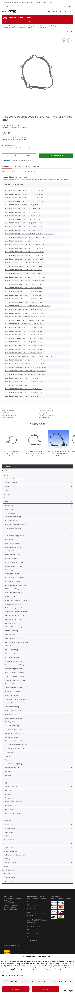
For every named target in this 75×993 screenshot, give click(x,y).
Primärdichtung (10, 653)
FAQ (28, 901)
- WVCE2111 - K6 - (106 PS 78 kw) (25, 237)
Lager (6, 783)
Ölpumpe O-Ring (10, 634)
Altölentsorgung (32, 933)
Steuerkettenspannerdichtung (15, 680)
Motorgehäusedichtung (13, 604)
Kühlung (7, 771)
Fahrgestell (7, 494)
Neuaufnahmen (9, 840)
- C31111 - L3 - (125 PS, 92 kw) (23, 216)
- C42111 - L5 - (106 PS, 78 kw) (24, 392)
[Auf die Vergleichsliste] (64, 40)
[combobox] (35, 6)
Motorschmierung (10, 809)
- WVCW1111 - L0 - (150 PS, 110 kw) (24, 324)
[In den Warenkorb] (56, 155)
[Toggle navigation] (3, 10)
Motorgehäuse (9, 798)
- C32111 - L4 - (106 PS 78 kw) (23, 295)
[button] (49, 12)
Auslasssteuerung (10, 509)
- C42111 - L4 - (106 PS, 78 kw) (24, 389)
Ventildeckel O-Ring (11, 695)
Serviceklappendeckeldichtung (15, 672)
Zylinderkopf (8, 832)
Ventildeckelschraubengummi (15, 703)
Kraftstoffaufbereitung (11, 767)
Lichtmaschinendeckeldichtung (19, 127)
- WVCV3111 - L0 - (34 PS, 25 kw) (24, 263)
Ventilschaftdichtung (12, 707)
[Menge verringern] (4, 156)
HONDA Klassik (9, 873)
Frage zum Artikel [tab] (32, 166)
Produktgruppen (7, 471)
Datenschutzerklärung (8, 975)
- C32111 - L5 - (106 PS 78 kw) (23, 299)
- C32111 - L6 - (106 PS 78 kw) (23, 302)
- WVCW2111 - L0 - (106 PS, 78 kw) (25, 374)
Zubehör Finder (32, 940)
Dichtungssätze (9, 752)
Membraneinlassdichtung (13, 593)
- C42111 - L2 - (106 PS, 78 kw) (24, 382)
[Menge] (15, 156)
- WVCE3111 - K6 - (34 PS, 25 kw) (24, 248)
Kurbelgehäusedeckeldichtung (15, 577)
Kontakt (29, 937)
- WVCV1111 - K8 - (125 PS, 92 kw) (24, 198)
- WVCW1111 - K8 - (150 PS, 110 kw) (24, 317)
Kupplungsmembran (12, 574)
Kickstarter (8, 760)
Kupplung (7, 775)
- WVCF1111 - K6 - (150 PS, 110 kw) (24, 309)
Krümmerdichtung (11, 558)
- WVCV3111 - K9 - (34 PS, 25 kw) (24, 259)
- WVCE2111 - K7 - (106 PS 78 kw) (25, 241)
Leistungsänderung (10, 786)
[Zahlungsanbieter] (55, 981)
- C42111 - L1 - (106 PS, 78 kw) (24, 378)
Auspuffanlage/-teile (10, 483)
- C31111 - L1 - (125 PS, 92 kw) (23, 208)
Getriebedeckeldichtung (13, 551)
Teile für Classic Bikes (9, 870)
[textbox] (35, 6)
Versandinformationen (34, 919)
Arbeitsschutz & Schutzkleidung (14, 479)
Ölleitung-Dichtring (11, 631)
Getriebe (7, 756)
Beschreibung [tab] (7, 166)
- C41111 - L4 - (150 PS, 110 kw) (23, 338)
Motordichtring (10, 596)
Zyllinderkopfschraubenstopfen (15, 748)
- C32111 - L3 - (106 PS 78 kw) (23, 291)
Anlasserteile (8, 505)
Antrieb (6, 475)
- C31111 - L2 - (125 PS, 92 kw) (23, 212)
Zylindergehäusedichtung (13, 729)
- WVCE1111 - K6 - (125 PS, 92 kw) (24, 190)
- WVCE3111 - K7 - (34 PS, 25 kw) (24, 252)
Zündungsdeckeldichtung (13, 722)
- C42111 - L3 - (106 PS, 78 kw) (24, 385)
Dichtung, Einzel (9, 513)
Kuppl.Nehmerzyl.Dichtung (14, 562)
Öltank (6, 817)
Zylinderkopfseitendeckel (13, 741)
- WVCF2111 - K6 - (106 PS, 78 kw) (25, 360)
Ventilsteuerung (9, 828)
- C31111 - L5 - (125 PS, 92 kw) (23, 223)
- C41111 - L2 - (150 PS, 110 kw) (23, 331)
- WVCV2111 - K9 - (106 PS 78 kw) (25, 277)
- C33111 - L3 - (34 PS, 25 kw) (23, 273)
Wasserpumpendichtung (13, 710)
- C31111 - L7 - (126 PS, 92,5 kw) (23, 230)
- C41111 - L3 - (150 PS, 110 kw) (23, 335)
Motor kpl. (7, 790)
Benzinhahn (9, 539)
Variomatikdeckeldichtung (13, 691)
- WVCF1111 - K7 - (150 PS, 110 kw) (24, 313)
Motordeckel (8, 794)
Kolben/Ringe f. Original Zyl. (13, 764)
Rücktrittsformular (33, 905)
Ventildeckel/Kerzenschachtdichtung (17, 699)
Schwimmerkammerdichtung (14, 665)
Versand (18, 137)
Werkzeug (7, 859)
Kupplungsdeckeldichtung (13, 566)
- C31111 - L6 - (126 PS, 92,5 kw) (23, 226)
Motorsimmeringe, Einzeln (14, 608)
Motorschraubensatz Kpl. (12, 813)
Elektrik (6, 490)
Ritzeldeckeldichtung (12, 657)
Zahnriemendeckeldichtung (14, 718)
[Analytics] (40, 981)
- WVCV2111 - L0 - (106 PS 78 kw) (25, 281)
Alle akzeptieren (15, 989)
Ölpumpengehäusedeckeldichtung (16, 642)
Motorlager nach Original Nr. (13, 802)
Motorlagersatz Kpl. (10, 805)
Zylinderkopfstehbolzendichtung (16, 745)
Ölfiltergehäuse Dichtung (13, 627)
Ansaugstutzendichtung (13, 528)
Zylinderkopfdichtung (12, 737)
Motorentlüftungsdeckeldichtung (16, 600)
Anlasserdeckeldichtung (13, 517)
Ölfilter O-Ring (10, 623)
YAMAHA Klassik (9, 881)
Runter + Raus (8, 847)
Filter (5, 498)
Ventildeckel (8, 824)
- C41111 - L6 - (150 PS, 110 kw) (23, 345)
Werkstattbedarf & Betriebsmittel (14, 855)
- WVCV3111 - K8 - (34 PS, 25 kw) (24, 255)
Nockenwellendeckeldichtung (15, 615)
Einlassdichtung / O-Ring (13, 547)
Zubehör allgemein (10, 862)
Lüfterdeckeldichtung (12, 589)
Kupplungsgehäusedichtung (14, 570)
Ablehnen (42, 989)
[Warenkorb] (68, 12)
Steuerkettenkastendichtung (14, 676)
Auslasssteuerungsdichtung (14, 532)
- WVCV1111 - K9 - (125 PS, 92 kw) (24, 201)
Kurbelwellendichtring (12, 581)
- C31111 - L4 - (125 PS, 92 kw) (23, 219)
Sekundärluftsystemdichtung (14, 669)
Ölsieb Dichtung (10, 646)
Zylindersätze (8, 836)
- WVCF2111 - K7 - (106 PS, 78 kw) (25, 363)
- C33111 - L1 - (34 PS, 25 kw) (23, 266)
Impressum (31, 923)
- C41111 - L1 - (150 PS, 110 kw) (23, 327)
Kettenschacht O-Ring (12, 555)
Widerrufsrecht (32, 930)
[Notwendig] (6, 981)
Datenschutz (31, 908)
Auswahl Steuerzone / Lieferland (14, 140)
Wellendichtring (10, 714)
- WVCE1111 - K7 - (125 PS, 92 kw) (24, 194)
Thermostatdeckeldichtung (14, 684)
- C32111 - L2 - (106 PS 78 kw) (23, 288)
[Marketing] (23, 981)
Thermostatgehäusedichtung (14, 688)
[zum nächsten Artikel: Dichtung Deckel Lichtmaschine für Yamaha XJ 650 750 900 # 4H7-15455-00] (71, 32)
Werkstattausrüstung (10, 851)
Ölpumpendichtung (11, 638)
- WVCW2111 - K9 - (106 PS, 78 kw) (25, 371)
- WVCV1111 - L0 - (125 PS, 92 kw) (24, 205)
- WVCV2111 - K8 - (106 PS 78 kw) (25, 244)
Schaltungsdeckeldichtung (14, 661)
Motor (6, 502)
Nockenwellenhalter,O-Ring (14, 619)
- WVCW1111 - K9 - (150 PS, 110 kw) (24, 320)
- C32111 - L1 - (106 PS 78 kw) (23, 284)
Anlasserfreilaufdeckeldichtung (15, 524)
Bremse (6, 486)
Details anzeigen (64, 991)
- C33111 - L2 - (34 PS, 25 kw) (23, 270)
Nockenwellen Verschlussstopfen (16, 612)
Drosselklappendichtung (13, 543)
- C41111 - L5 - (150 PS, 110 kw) (23, 342)
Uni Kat (6, 866)
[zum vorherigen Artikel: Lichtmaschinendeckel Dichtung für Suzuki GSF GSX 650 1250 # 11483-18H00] (67, 32)
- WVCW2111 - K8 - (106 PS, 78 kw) (25, 367)
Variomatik (7, 821)
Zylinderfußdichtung (12, 726)
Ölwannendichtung (11, 650)
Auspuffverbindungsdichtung (15, 536)
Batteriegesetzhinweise (35, 926)
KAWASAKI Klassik (9, 877)
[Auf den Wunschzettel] (69, 40)
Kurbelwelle (8, 779)
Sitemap (30, 915)
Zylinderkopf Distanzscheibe (14, 733)
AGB (28, 912)
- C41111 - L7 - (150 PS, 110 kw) (23, 349)
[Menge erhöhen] (34, 156)
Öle (5, 843)
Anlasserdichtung (11, 520)
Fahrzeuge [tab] (19, 166)
